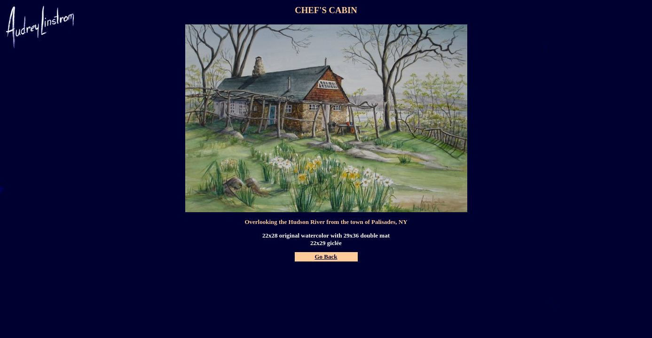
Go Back (325, 256)
